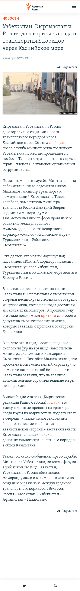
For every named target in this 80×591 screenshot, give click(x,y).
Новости (11, 19)
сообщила (57, 143)
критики (48, 316)
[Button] (67, 67)
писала (53, 403)
